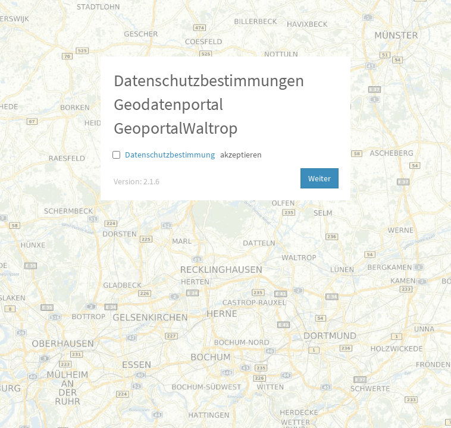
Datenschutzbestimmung (170, 154)
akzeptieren (241, 154)
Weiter (319, 178)
